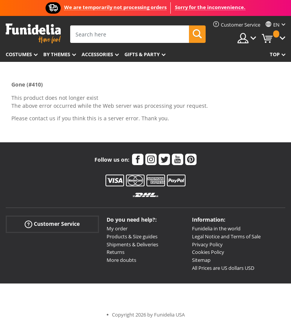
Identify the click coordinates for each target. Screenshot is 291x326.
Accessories (97, 54)
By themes (56, 54)
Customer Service (52, 224)
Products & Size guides (132, 236)
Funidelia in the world (216, 228)
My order (117, 228)
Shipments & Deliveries (132, 244)
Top (275, 54)
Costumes (19, 54)
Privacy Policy (207, 244)
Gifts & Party (142, 54)
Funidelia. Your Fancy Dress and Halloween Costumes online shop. (33, 34)
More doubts (121, 260)
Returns (115, 252)
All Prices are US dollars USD (223, 268)
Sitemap (201, 260)
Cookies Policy (208, 252)
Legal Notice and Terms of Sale (226, 236)
